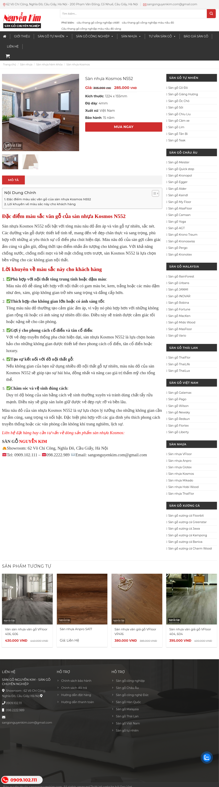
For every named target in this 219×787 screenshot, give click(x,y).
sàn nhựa (91, 337)
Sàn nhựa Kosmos (78, 64)
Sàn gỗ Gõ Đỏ (178, 88)
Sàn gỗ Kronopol (180, 175)
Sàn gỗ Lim (176, 127)
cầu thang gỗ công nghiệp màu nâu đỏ (148, 22)
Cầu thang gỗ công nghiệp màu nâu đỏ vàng (91, 28)
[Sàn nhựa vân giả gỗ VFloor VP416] (136, 599)
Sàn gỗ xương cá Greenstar (187, 522)
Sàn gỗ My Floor (179, 202)
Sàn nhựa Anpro (179, 461)
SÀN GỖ (10, 441)
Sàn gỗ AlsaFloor (180, 208)
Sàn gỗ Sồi (175, 107)
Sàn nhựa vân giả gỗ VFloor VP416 (135, 631)
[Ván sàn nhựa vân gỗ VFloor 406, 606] (27, 599)
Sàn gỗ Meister (179, 162)
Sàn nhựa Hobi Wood (183, 487)
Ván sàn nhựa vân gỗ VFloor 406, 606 (26, 631)
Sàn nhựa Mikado (180, 480)
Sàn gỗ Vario (177, 335)
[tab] (13, 180)
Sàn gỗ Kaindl (178, 195)
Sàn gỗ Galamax (180, 393)
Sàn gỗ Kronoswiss (181, 241)
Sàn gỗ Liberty (178, 432)
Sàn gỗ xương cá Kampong (187, 535)
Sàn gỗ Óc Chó (179, 101)
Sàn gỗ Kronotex (180, 254)
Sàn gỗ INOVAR (179, 296)
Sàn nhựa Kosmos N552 (23, 226)
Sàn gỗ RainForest (181, 276)
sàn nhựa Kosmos (46, 410)
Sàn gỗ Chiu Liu (179, 114)
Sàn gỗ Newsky (179, 412)
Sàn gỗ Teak (176, 140)
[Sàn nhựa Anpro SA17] (82, 599)
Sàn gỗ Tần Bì (178, 134)
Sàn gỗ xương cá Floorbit (186, 515)
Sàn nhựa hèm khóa (49, 64)
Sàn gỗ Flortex (178, 425)
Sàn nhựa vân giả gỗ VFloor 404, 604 (190, 631)
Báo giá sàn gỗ (196, 36)
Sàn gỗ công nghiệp (94, 36)
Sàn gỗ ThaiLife (179, 364)
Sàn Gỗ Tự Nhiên (53, 36)
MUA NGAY (124, 127)
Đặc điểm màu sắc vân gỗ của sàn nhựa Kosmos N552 (49, 199)
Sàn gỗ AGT (176, 228)
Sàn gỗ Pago (177, 399)
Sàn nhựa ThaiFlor (181, 493)
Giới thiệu (22, 36)
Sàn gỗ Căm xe (179, 120)
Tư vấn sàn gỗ (162, 36)
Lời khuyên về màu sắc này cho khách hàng (41, 204)
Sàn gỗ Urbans (178, 283)
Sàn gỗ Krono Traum (182, 234)
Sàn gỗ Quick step (181, 169)
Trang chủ (9, 64)
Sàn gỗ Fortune (179, 309)
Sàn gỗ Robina (178, 303)
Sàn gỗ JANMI (178, 289)
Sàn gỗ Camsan (179, 215)
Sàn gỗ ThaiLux (179, 371)
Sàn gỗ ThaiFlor (179, 357)
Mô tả (13, 180)
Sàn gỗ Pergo (177, 248)
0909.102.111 (14, 703)
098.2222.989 (15, 710)
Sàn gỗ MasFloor (180, 329)
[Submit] (211, 13)
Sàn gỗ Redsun (179, 419)
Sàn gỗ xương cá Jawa (184, 528)
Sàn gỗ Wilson (178, 406)
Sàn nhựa (131, 36)
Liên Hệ (13, 46)
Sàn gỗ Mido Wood (181, 322)
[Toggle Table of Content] (153, 193)
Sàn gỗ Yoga (177, 221)
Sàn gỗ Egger (178, 182)
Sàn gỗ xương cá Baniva (185, 542)
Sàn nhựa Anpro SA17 (76, 629)
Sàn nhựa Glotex (180, 467)
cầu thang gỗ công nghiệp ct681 (98, 22)
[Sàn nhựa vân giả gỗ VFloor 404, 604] (191, 599)
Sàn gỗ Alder (177, 189)
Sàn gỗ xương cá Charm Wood (190, 548)
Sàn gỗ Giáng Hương (183, 94)
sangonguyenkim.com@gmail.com (27, 722)
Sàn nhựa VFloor (180, 454)
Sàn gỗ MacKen (179, 316)
